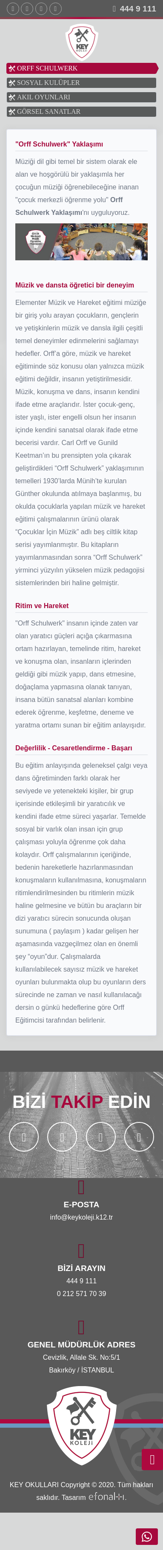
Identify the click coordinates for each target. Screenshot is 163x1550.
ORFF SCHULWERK (47, 68)
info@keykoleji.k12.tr (81, 1217)
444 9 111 (138, 8)
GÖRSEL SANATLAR (48, 111)
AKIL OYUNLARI (43, 97)
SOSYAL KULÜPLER (48, 82)
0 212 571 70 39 (81, 1293)
